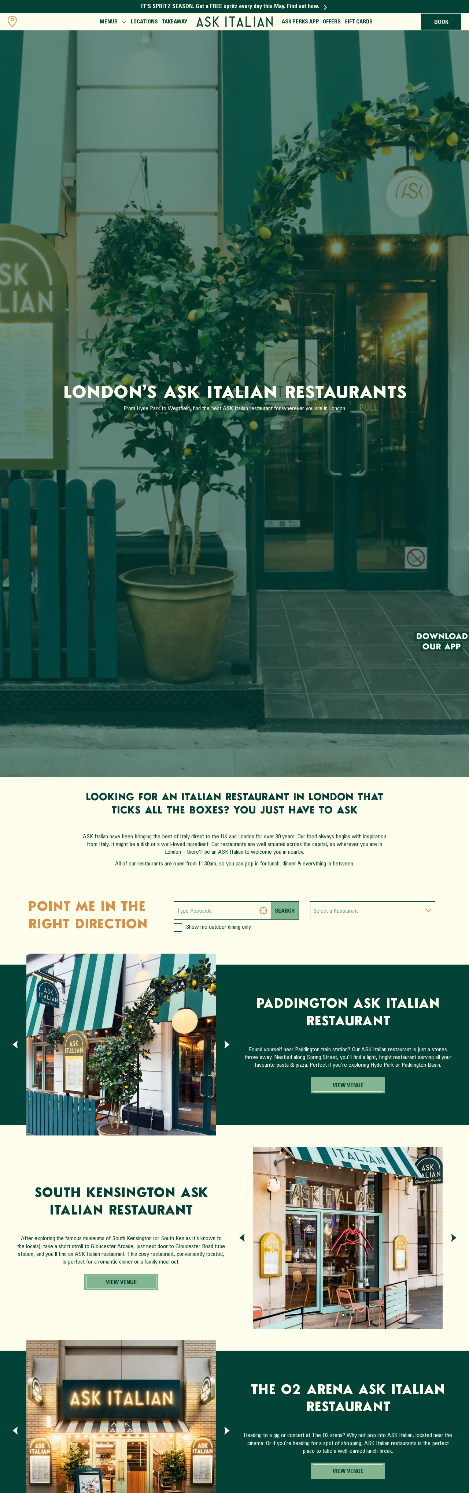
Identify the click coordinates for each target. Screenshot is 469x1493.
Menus (112, 22)
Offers (332, 22)
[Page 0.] (116, 1122)
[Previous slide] (15, 1044)
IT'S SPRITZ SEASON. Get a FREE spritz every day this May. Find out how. (234, 7)
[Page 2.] (126, 1122)
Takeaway (174, 22)
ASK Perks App (300, 22)
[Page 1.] (121, 1122)
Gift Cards (358, 22)
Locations (144, 22)
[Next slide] (227, 1044)
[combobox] (372, 910)
